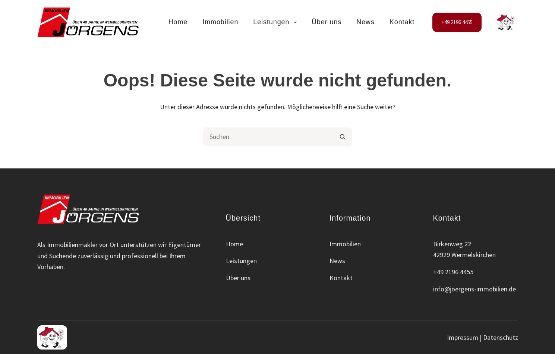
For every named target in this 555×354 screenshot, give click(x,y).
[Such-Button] (343, 136)
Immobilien (220, 22)
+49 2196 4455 (457, 22)
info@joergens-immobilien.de (474, 289)
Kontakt (402, 22)
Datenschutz (500, 337)
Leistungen (276, 22)
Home (178, 22)
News (365, 22)
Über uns (326, 22)
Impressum (462, 337)
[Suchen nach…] (268, 136)
